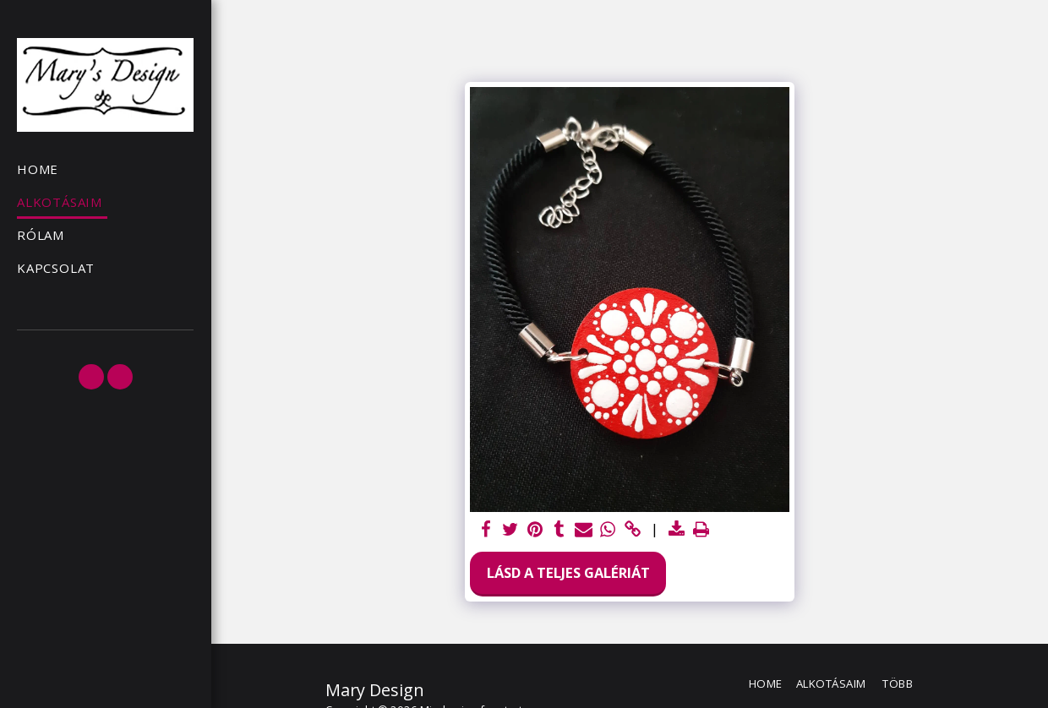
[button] (91, 376)
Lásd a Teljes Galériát (568, 572)
